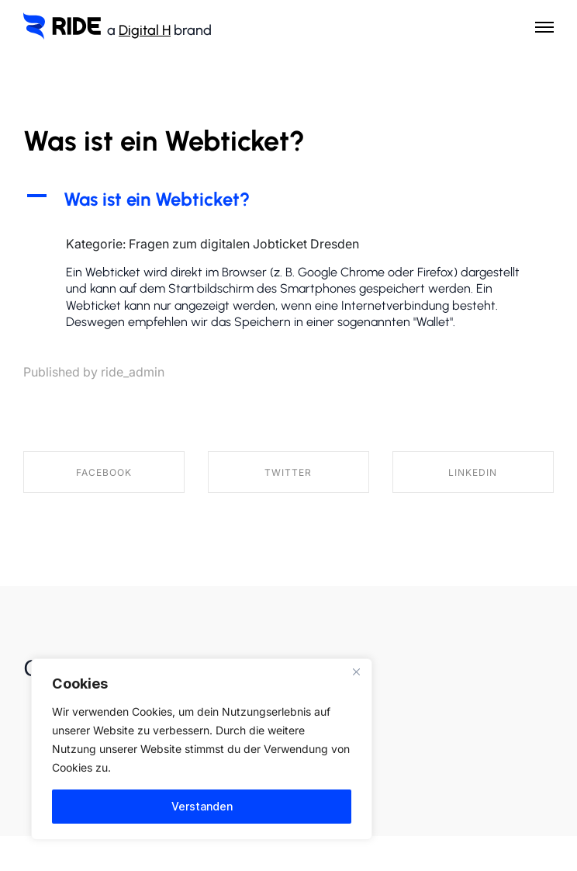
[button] (288, 199)
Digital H (145, 30)
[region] (201, 749)
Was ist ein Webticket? (164, 141)
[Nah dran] (356, 671)
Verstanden (202, 806)
